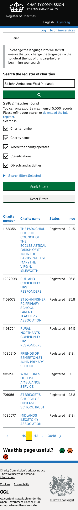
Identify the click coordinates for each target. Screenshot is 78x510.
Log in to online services (58, 30)
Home (15, 38)
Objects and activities (25, 165)
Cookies (5, 484)
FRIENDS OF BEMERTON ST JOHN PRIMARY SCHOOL (31, 359)
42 (36, 437)
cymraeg (63, 22)
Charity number (21, 128)
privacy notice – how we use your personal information (22, 474)
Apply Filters (39, 186)
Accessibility (21, 484)
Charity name (20, 138)
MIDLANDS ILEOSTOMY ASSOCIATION (31, 419)
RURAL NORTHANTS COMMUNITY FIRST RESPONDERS (31, 337)
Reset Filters (39, 199)
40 (24, 437)
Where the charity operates (29, 147)
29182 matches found (21, 103)
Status (55, 219)
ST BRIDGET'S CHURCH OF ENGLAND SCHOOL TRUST (32, 401)
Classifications (20, 156)
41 (30, 437)
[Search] (39, 83)
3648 (52, 437)
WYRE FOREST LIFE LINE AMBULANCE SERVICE (31, 380)
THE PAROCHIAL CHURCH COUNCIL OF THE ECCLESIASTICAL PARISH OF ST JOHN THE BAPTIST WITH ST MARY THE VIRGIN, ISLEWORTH (33, 250)
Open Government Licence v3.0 (20, 502)
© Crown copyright (62, 500)
